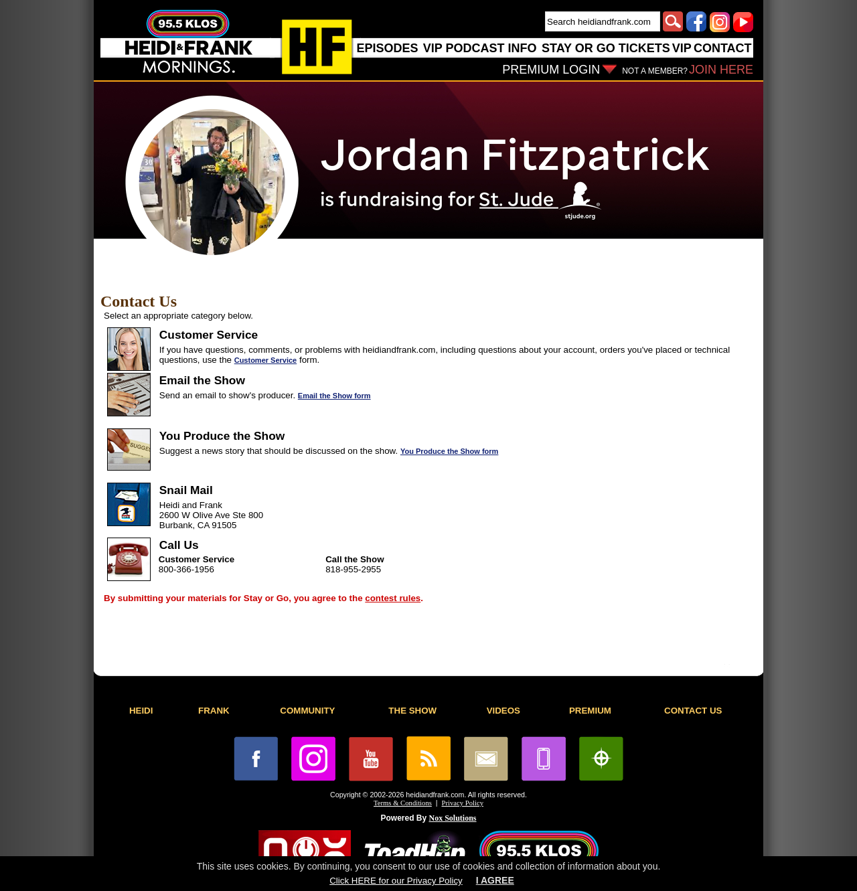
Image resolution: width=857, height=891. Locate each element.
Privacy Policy (462, 803)
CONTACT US (693, 711)
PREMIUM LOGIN (551, 70)
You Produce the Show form (449, 451)
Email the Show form (334, 396)
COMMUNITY (307, 711)
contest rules (392, 598)
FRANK (214, 711)
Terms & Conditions (403, 803)
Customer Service (265, 360)
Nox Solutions (453, 818)
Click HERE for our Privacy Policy (395, 881)
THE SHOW (412, 711)
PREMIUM (590, 711)
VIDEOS (503, 711)
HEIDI (141, 711)
